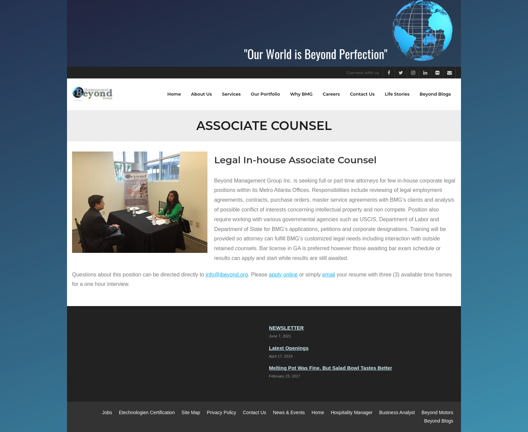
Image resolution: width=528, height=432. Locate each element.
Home (317, 412)
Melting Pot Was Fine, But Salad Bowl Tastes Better (330, 368)
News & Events (289, 412)
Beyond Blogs (438, 421)
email (328, 274)
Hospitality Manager (351, 412)
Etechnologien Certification (147, 412)
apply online (283, 274)
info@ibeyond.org (227, 274)
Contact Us (254, 412)
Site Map (191, 412)
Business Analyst (397, 412)
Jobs (107, 412)
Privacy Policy (221, 412)
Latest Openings (289, 348)
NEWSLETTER (286, 328)
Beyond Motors (437, 412)
